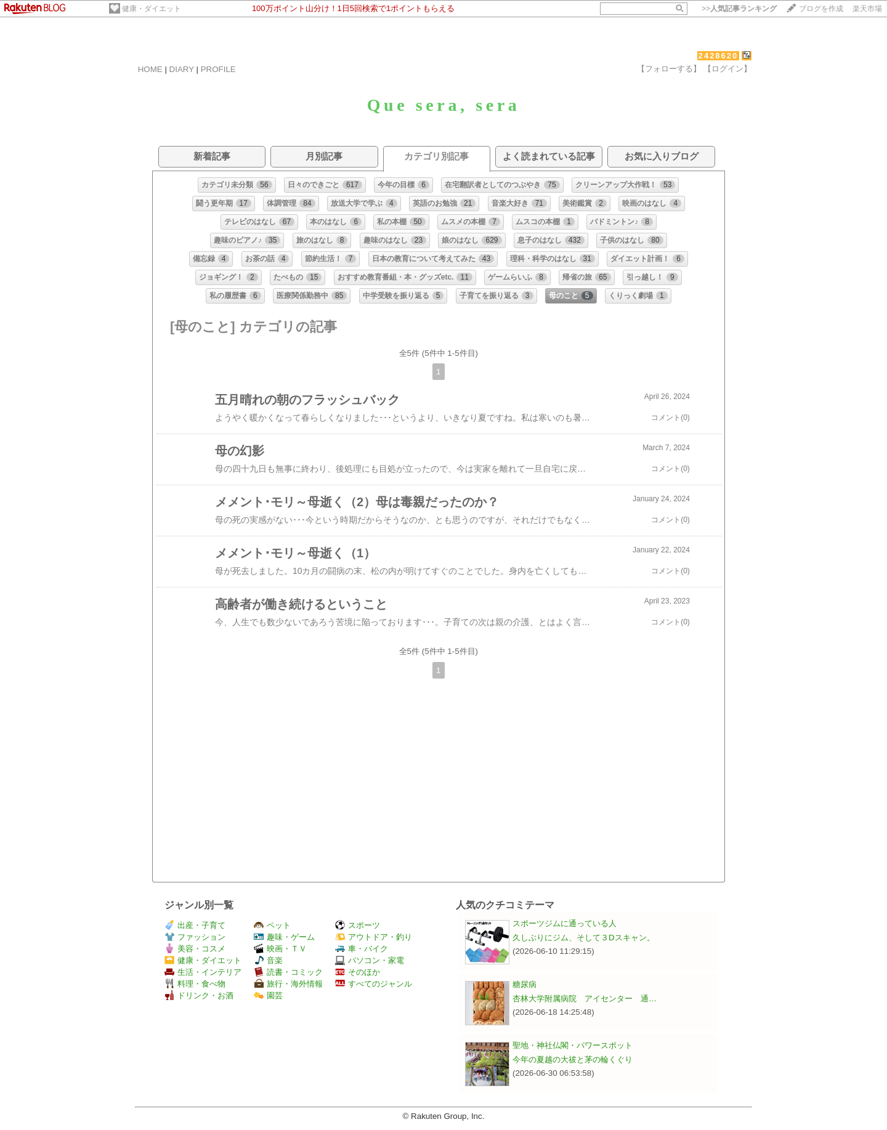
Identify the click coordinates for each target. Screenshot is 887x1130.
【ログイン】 (727, 68)
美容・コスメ (194, 948)
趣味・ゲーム (284, 937)
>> (739, 8)
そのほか (357, 972)
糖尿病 (524, 984)
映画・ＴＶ (280, 948)
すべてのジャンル (373, 983)
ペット (272, 925)
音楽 (268, 960)
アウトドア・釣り (373, 937)
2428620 (719, 55)
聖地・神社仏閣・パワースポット (572, 1045)
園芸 (268, 995)
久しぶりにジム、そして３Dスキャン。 (583, 937)
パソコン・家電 (369, 960)
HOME (150, 69)
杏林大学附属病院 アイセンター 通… (584, 998)
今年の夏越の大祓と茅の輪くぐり (572, 1059)
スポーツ (357, 925)
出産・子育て (194, 925)
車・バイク (361, 948)
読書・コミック (288, 972)
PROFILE (218, 69)
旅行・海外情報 (288, 983)
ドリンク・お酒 (198, 995)
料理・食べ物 (194, 983)
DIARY (181, 69)
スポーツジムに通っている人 (564, 923)
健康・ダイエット (151, 8)
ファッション (194, 937)
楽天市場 (867, 8)
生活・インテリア (202, 972)
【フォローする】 (669, 68)
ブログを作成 (821, 8)
